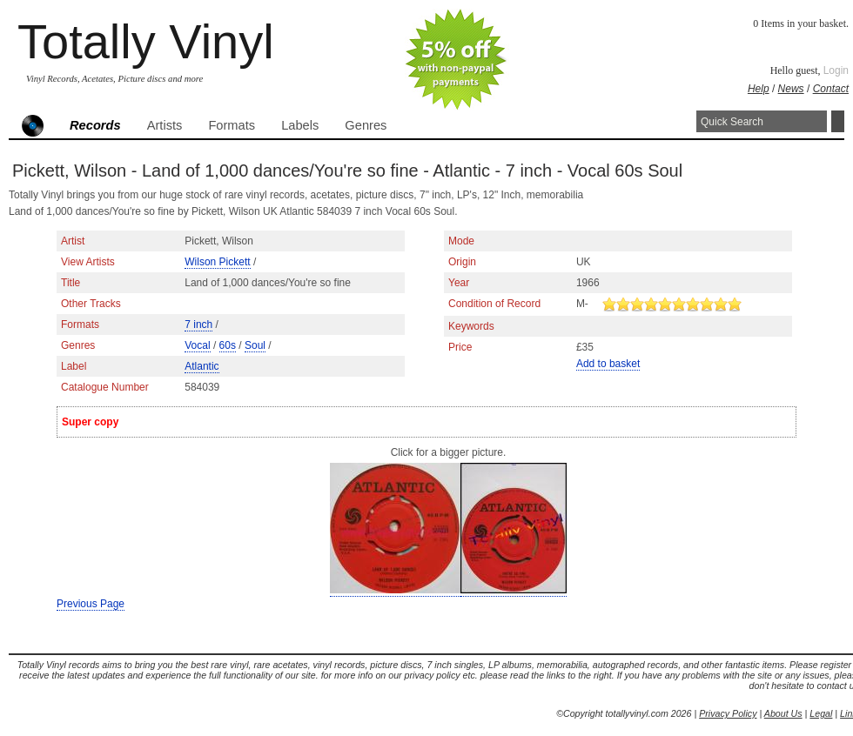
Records (95, 125)
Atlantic (201, 366)
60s (227, 345)
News (791, 89)
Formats (231, 125)
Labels (300, 125)
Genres (365, 125)
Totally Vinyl (145, 41)
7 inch (198, 324)
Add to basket (608, 364)
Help (758, 89)
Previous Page (90, 604)
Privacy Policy (727, 713)
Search (837, 121)
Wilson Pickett (217, 262)
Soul (255, 345)
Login (836, 70)
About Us (783, 713)
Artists (165, 125)
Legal (820, 713)
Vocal (197, 345)
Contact (831, 89)
